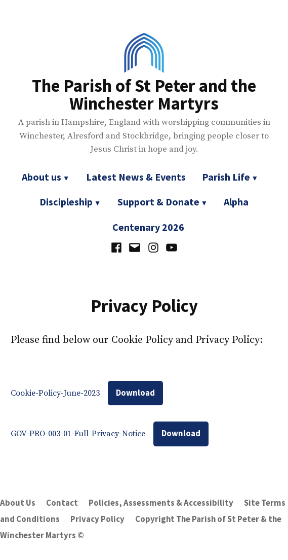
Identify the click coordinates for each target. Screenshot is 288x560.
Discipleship (66, 201)
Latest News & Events (136, 176)
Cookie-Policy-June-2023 (55, 393)
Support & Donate (158, 201)
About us (41, 176)
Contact (62, 503)
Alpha (236, 201)
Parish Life (226, 176)
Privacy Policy (97, 519)
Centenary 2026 (148, 227)
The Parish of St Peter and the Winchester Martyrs (144, 94)
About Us (17, 503)
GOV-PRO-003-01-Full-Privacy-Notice (78, 434)
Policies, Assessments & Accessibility (161, 503)
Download (135, 393)
